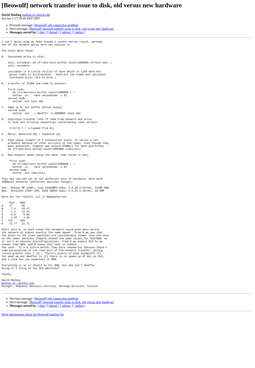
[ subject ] (66, 32)
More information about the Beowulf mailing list (33, 364)
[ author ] (79, 32)
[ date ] (42, 32)
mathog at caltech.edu (36, 14)
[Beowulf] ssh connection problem (56, 25)
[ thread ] (53, 32)
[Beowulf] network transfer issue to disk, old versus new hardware (71, 28)
